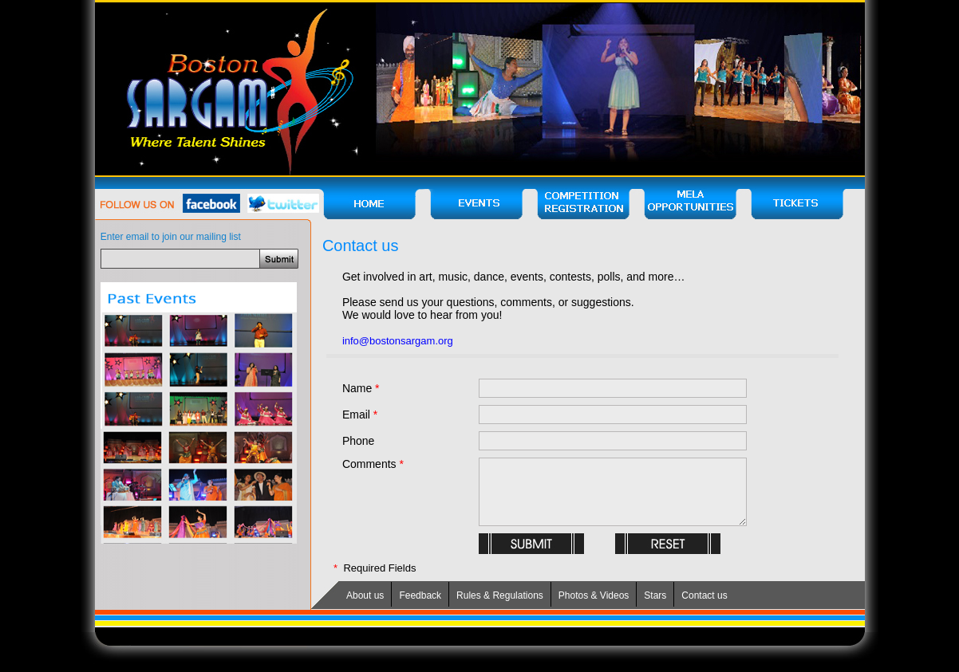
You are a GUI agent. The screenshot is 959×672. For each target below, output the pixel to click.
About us (365, 595)
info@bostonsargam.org (397, 341)
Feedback (420, 595)
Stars (655, 595)
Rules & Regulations (499, 595)
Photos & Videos (593, 595)
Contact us (704, 595)
